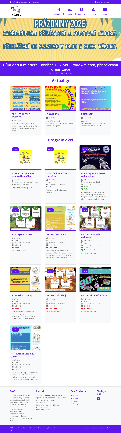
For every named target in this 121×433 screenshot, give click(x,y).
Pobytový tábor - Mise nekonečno (93, 174)
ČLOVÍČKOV (52, 114)
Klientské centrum (103, 2)
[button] (105, 11)
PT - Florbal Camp (56, 234)
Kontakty (75, 401)
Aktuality (75, 395)
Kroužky (75, 398)
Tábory (74, 404)
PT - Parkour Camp (22, 295)
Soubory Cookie (106, 428)
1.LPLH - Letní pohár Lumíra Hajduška (23, 174)
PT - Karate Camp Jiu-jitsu (23, 355)
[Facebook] (98, 398)
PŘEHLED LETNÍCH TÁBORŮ (22, 115)
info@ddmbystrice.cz (20, 2)
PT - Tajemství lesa (22, 234)
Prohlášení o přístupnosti (92, 428)
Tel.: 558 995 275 (42, 407)
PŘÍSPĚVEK (87, 114)
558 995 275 (35, 2)
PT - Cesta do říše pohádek (90, 235)
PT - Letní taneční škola (94, 295)
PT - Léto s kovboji (56, 295)
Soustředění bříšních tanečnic (57, 174)
